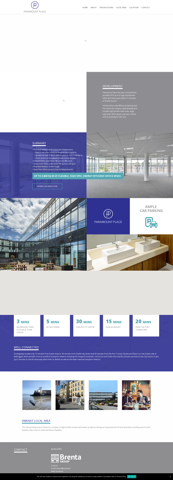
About (94, 7)
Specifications (106, 7)
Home (85, 7)
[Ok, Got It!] (170, 476)
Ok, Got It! (131, 476)
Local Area (121, 7)
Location (133, 7)
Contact (145, 7)
